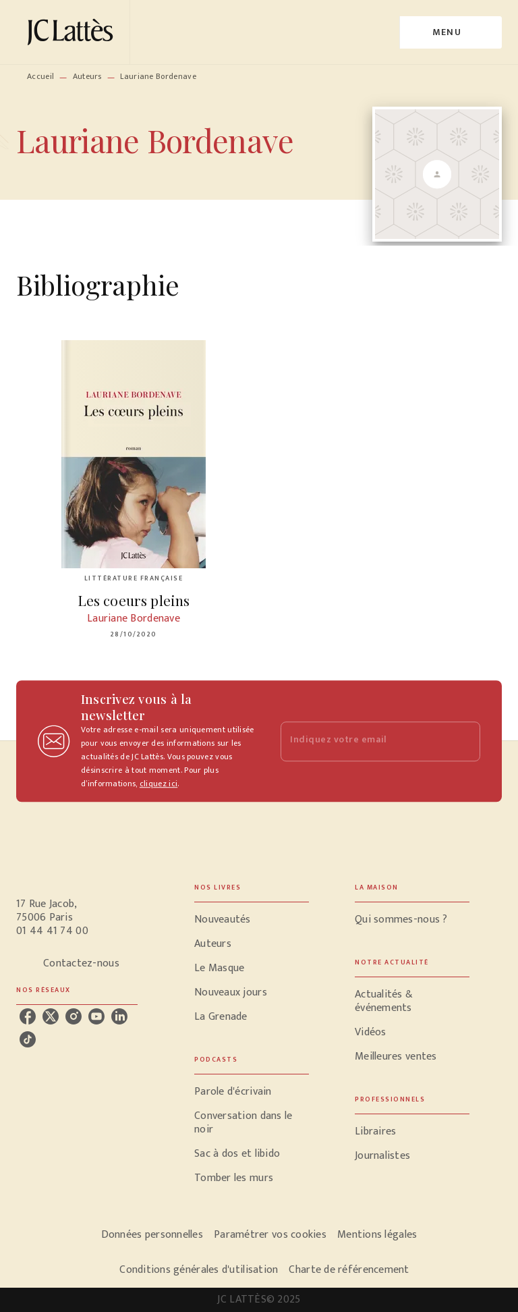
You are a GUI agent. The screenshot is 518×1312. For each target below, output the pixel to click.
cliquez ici (158, 783)
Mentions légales (377, 1235)
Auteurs (87, 76)
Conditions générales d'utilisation (198, 1270)
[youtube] (96, 1016)
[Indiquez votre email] (364, 741)
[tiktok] (27, 1039)
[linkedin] (119, 1016)
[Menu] (451, 32)
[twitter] (50, 1016)
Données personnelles (152, 1235)
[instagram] (73, 1016)
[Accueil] (73, 32)
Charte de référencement (349, 1270)
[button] (251, 920)
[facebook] (27, 1016)
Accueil (40, 76)
